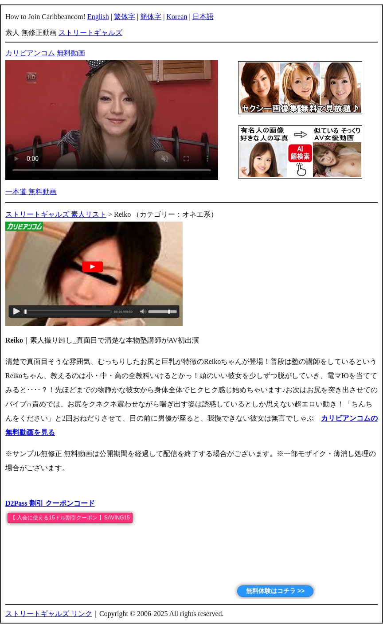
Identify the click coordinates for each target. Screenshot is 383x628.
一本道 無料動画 (31, 191)
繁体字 (124, 16)
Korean (176, 16)
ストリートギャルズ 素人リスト (55, 214)
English (98, 16)
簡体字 (150, 16)
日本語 (203, 16)
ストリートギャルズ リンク (48, 613)
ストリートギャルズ (90, 32)
